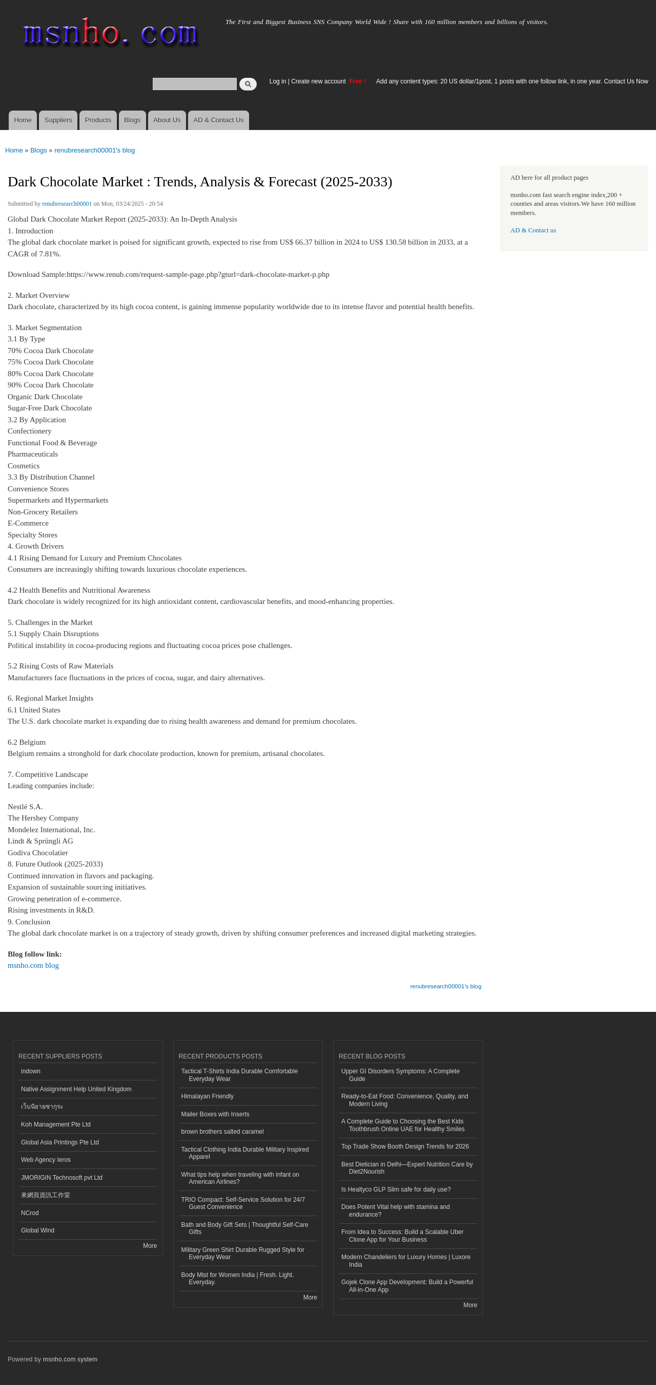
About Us (166, 120)
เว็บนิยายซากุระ (42, 1106)
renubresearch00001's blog (94, 150)
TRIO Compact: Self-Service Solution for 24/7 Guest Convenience (243, 1203)
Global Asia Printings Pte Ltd (60, 1142)
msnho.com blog (33, 965)
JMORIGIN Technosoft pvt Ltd (61, 1177)
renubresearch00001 (67, 203)
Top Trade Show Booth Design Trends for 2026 (405, 1146)
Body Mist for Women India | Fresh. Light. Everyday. (237, 1278)
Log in (278, 81)
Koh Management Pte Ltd (56, 1124)
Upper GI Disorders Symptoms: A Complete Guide (400, 1075)
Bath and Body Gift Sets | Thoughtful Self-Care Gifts (245, 1228)
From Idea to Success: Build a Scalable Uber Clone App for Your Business (402, 1235)
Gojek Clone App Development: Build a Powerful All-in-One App (407, 1286)
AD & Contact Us (219, 120)
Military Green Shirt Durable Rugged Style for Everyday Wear (242, 1253)
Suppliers (58, 120)
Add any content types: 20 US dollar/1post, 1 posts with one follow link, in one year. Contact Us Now (512, 81)
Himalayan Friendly (207, 1096)
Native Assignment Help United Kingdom (76, 1089)
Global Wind (37, 1230)
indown (30, 1071)
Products (98, 120)
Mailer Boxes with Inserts (215, 1114)
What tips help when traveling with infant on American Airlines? (240, 1178)
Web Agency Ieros (46, 1159)
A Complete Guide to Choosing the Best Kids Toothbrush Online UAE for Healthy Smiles (403, 1125)
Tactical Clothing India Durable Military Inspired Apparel (245, 1153)
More (150, 1245)
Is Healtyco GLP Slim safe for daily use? (396, 1189)
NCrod (30, 1213)
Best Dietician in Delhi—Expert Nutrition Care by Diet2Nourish (407, 1168)
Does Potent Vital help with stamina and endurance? (395, 1210)
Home (23, 120)
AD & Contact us (533, 230)
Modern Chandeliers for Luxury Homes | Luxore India (405, 1260)
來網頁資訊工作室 (45, 1195)
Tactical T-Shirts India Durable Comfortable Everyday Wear (239, 1075)
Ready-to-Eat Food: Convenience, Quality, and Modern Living (404, 1100)
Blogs (132, 120)
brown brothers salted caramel (222, 1131)
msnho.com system (70, 1359)
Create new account (319, 81)
